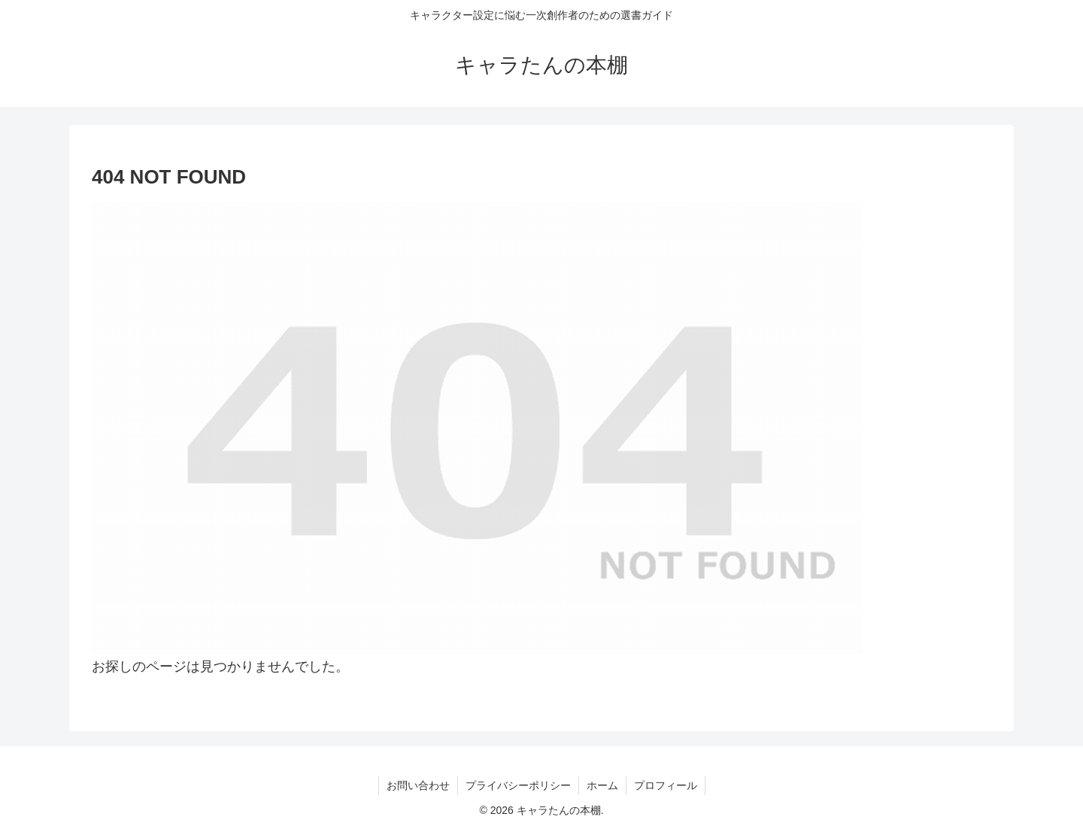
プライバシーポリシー (518, 785)
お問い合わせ (418, 785)
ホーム (602, 785)
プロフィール (665, 785)
